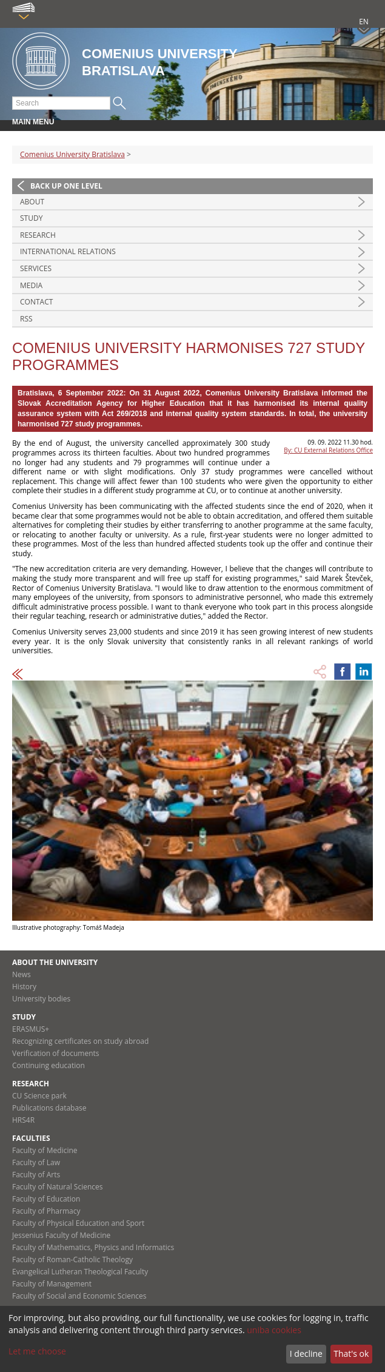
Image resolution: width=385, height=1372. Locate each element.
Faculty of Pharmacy (46, 1211)
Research (38, 235)
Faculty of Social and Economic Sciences (79, 1296)
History (24, 986)
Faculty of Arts (36, 1174)
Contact (36, 302)
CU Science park (39, 1096)
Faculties (31, 1138)
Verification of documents (55, 1053)
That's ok (351, 1353)
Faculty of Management (52, 1284)
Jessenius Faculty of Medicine (61, 1235)
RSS (26, 319)
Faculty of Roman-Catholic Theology (72, 1259)
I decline (306, 1353)
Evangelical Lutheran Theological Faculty (80, 1271)
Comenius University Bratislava (72, 154)
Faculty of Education (46, 1199)
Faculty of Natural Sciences (57, 1187)
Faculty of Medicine (45, 1150)
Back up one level (66, 186)
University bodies (41, 999)
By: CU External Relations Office (328, 450)
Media (31, 285)
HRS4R (23, 1120)
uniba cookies (274, 1330)
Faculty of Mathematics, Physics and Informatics (93, 1247)
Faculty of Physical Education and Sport (78, 1223)
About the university (55, 962)
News (21, 974)
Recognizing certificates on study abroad (80, 1041)
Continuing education (48, 1065)
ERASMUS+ (30, 1029)
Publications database (49, 1108)
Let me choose (37, 1351)
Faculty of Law (36, 1162)
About (32, 202)
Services (36, 268)
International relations (68, 251)
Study (31, 218)
